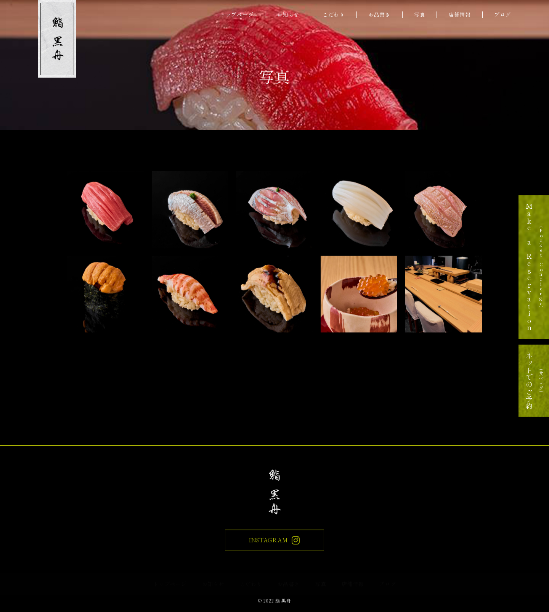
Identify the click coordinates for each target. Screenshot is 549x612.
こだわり (334, 14)
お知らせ (288, 14)
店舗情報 (459, 14)
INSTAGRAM (274, 542)
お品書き (379, 14)
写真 (419, 14)
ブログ (502, 14)
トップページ (237, 14)
